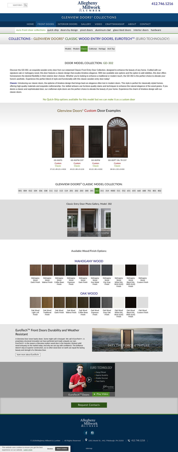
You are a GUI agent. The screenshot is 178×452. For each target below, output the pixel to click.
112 (56, 191)
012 (30, 191)
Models (68, 49)
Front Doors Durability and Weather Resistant (47, 332)
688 (144, 191)
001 (20, 191)
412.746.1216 (162, 4)
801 (154, 191)
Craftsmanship (114, 24)
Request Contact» (89, 405)
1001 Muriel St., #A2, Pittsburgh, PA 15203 (106, 440)
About (132, 24)
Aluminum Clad (103, 30)
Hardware (156, 30)
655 (134, 191)
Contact (145, 24)
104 (35, 191)
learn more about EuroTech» (28, 355)
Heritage (102, 49)
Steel (122, 30)
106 (40, 191)
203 (81, 191)
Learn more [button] (27, 450)
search (17, 5)
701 (149, 191)
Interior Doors (67, 24)
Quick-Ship (53, 30)
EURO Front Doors (30, 30)
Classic (84, 49)
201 (71, 191)
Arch (111, 49)
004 (25, 191)
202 (76, 191)
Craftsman (93, 49)
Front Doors (46, 24)
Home (30, 24)
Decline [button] (50, 449)
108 (45, 191)
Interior (141, 30)
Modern (76, 49)
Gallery (86, 24)
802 (159, 191)
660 (139, 191)
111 (51, 191)
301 (91, 191)
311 (102, 191)
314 (107, 191)
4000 (113, 191)
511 (118, 191)
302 (97, 191)
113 (61, 191)
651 (128, 191)
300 (86, 191)
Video (98, 24)
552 (123, 191)
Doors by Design (69, 30)
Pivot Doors (86, 30)
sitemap (89, 448)
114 (66, 191)
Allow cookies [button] (62, 449)
